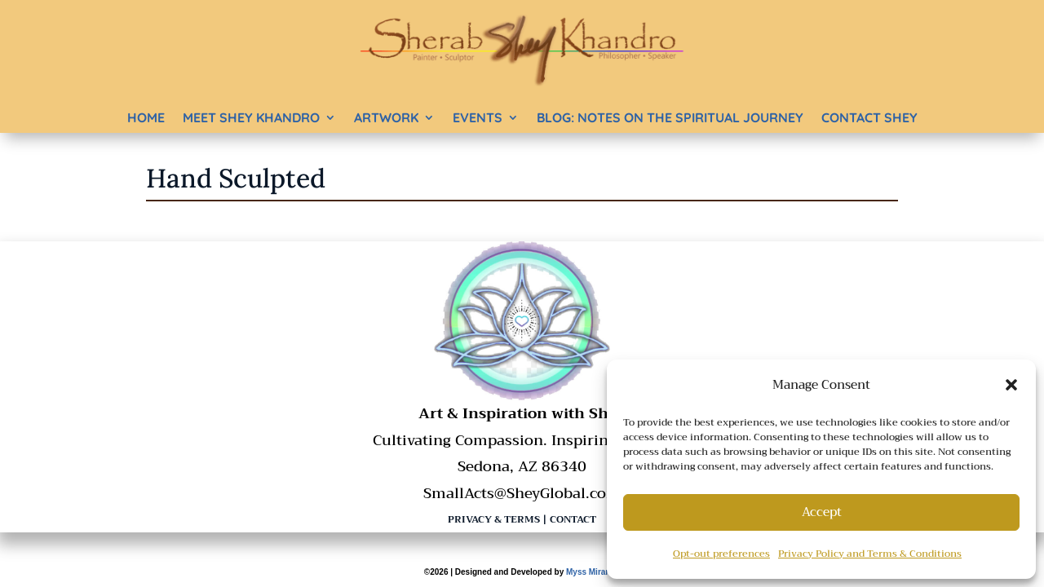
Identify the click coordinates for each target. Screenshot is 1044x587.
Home (146, 117)
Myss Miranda (593, 571)
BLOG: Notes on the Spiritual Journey (670, 117)
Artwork (386, 117)
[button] (1011, 385)
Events (477, 117)
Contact (573, 519)
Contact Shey (869, 117)
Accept (822, 512)
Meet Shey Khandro (251, 117)
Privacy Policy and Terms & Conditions (870, 553)
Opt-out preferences (721, 553)
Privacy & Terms (494, 519)
